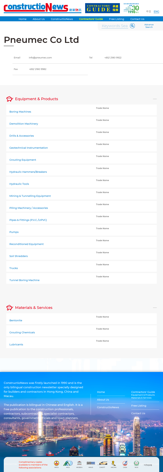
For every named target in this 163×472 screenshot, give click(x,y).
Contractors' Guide (91, 19)
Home (22, 19)
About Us (39, 19)
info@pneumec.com (40, 57)
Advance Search (149, 25)
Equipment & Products (143, 395)
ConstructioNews (62, 19)
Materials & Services (141, 398)
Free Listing (116, 19)
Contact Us (137, 19)
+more (148, 464)
